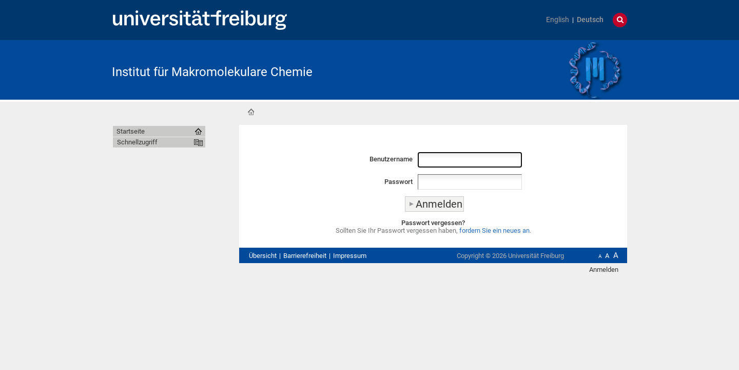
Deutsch (590, 19)
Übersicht (263, 256)
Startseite (251, 112)
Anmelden (603, 269)
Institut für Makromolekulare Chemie (212, 72)
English (557, 19)
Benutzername (391, 159)
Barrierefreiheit (304, 256)
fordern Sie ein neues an (494, 230)
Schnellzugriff (137, 142)
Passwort (398, 182)
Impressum (349, 256)
